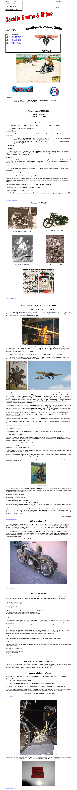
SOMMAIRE (10, 30)
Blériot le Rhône (16, 39)
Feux (33, 594)
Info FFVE (15, 42)
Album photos (16, 37)
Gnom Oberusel (16, 43)
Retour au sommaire (11, 200)
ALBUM (34, 203)
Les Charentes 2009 (17, 36)
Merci (22, 305)
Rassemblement (34, 111)
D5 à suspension (16, 40)
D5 (31, 521)
